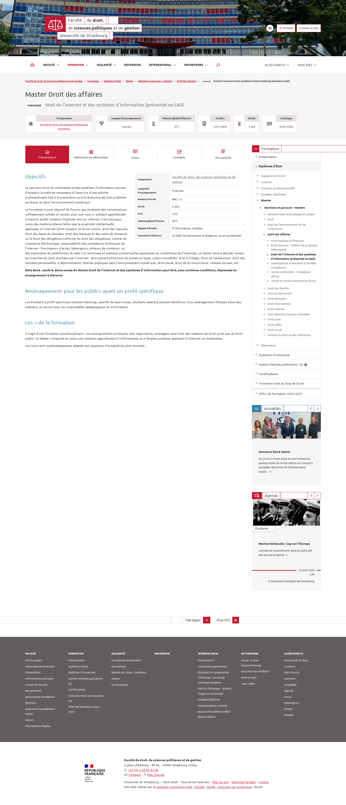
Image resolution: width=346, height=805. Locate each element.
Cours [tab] (135, 154)
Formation (93, 81)
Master (130, 81)
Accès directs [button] (277, 65)
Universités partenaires (212, 666)
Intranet (286, 28)
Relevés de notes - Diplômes (128, 672)
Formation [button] (78, 65)
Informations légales (38, 726)
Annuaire (289, 678)
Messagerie (291, 703)
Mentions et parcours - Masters (155, 81)
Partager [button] (193, 620)
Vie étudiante (119, 684)
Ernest (288, 709)
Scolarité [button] (107, 65)
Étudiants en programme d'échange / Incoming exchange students (213, 677)
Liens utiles (248, 683)
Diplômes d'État (112, 81)
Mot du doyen (33, 660)
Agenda (288, 691)
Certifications (76, 690)
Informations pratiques (39, 678)
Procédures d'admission (126, 660)
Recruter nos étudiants (255, 671)
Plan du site (220, 782)
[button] (218, 65)
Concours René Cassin (274, 452)
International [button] (162, 65)
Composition (33, 672)
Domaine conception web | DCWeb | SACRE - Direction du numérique (204, 787)
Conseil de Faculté (36, 684)
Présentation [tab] (47, 154)
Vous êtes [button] (307, 65)
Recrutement (33, 691)
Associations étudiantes (40, 697)
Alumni (29, 720)
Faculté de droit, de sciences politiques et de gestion (54, 81)
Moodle (288, 715)
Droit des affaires (186, 81)
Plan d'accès (291, 672)
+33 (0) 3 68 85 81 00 (143, 770)
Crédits (264, 782)
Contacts (289, 666)
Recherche (132, 65)
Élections (30, 703)
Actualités (290, 684)
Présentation (76, 660)
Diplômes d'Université (81, 672)
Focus (287, 697)
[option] (286, 449)
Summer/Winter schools (213, 706)
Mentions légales (244, 782)
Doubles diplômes (209, 699)
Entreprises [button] (196, 65)
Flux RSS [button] (223, 620)
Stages (115, 678)
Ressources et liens (296, 660)
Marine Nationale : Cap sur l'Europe (284, 544)
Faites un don (308, 28)
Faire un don (248, 677)
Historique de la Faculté (39, 666)
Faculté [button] (51, 65)
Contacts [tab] (179, 154)
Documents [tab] (223, 154)
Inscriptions (118, 666)
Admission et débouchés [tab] (91, 154)
